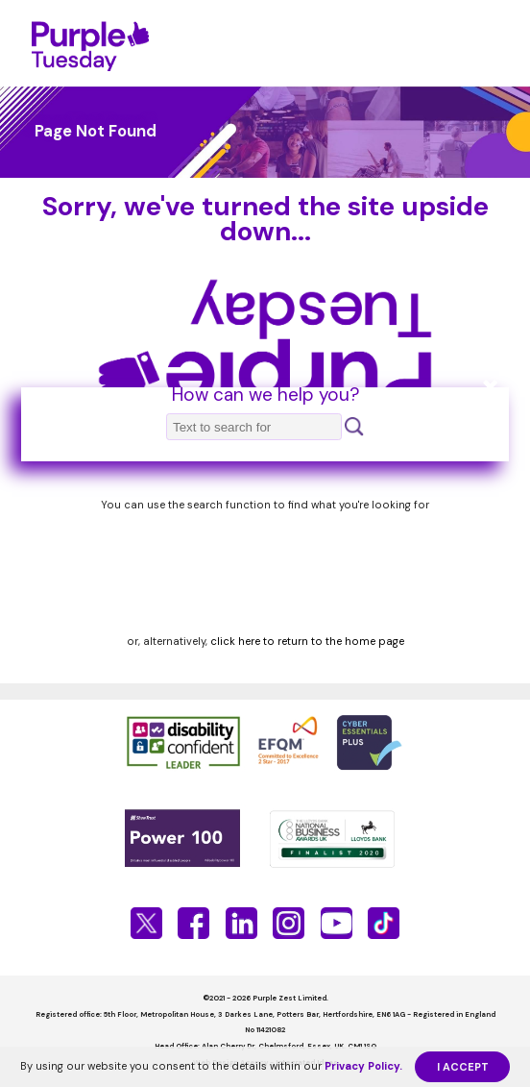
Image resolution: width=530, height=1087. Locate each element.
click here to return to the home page (307, 641)
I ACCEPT (463, 1067)
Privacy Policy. (363, 1066)
